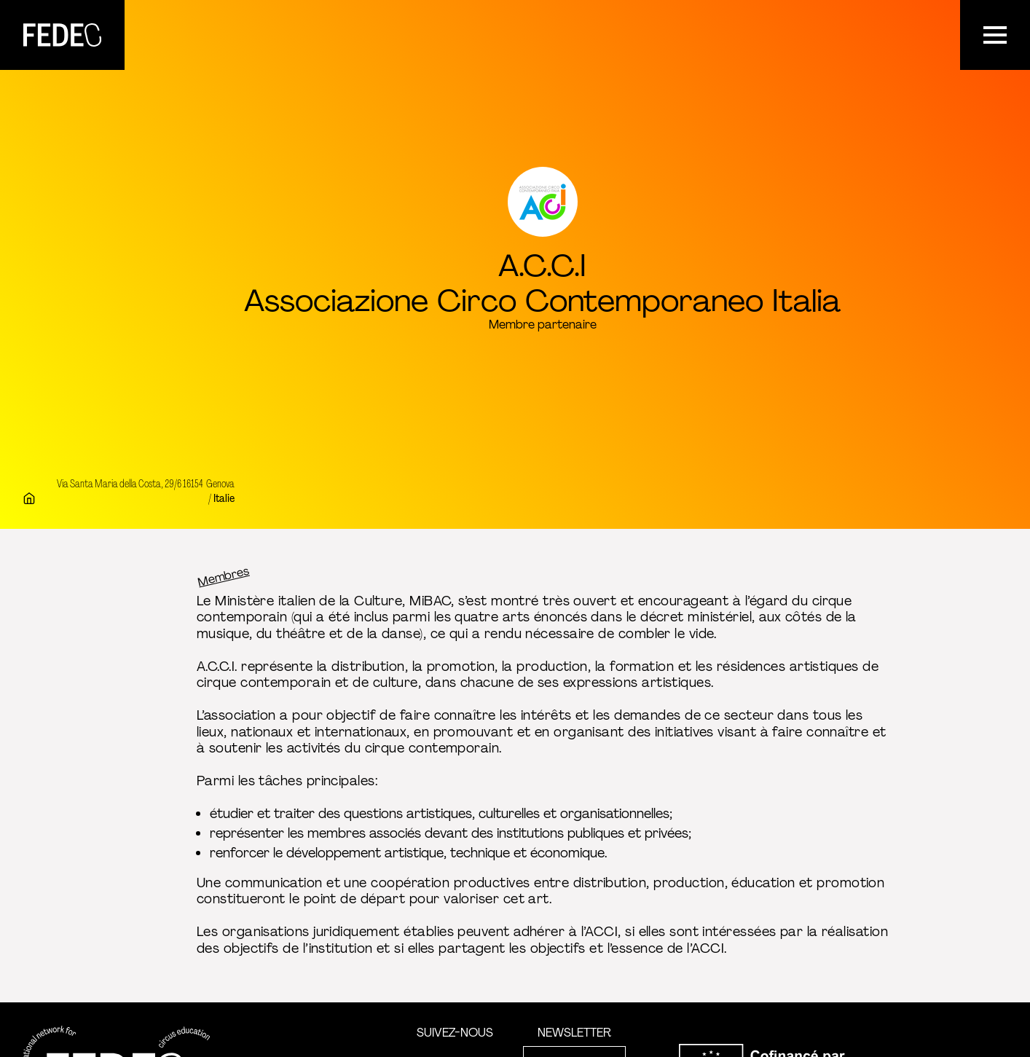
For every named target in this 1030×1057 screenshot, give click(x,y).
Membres (224, 576)
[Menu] (995, 35)
